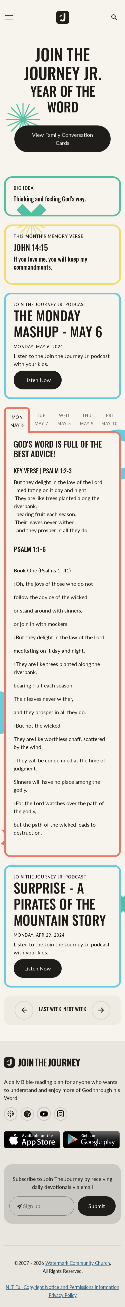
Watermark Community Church (77, 1262)
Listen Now (37, 380)
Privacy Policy (63, 1295)
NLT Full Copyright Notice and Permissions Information (62, 1287)
